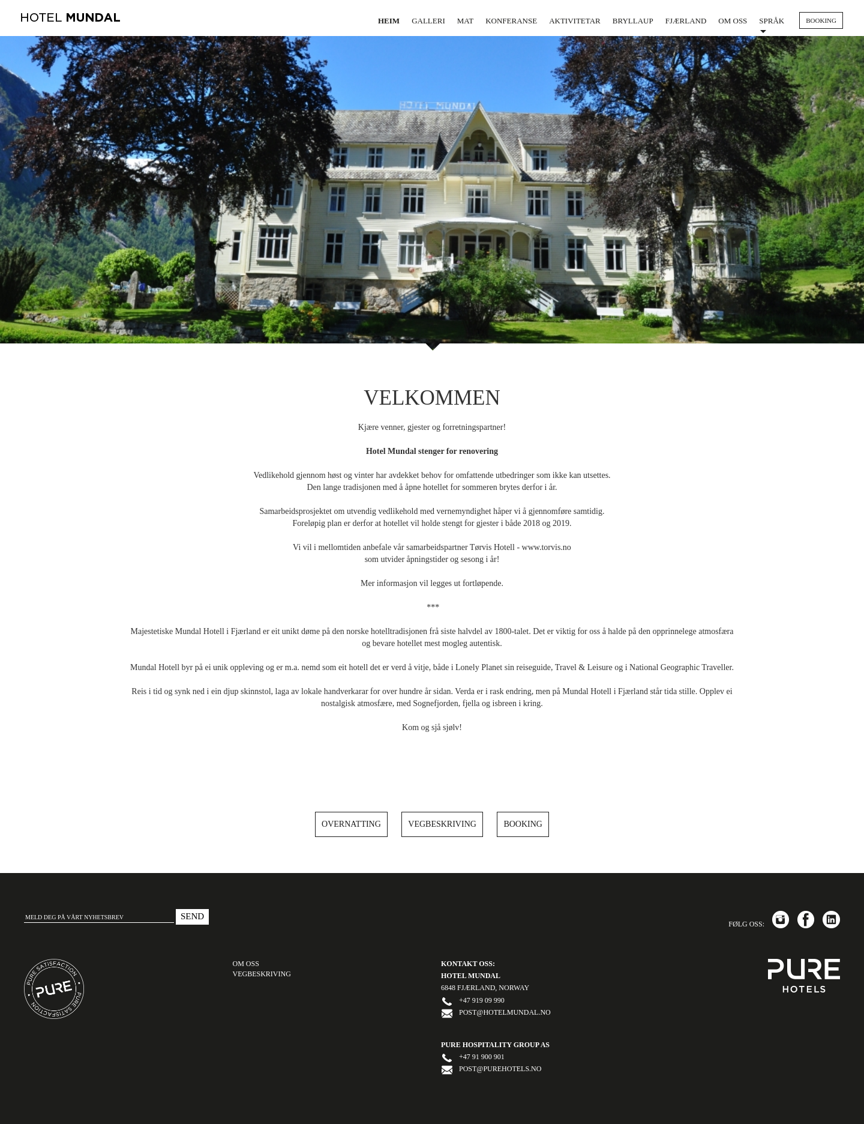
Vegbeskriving (442, 824)
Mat (465, 20)
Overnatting (351, 824)
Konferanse (511, 20)
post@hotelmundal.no (505, 1012)
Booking (522, 824)
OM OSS (246, 963)
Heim (389, 20)
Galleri (428, 20)
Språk (771, 24)
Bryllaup (633, 20)
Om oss (732, 20)
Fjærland (686, 20)
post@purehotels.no (500, 1069)
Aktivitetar (575, 20)
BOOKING (821, 20)
